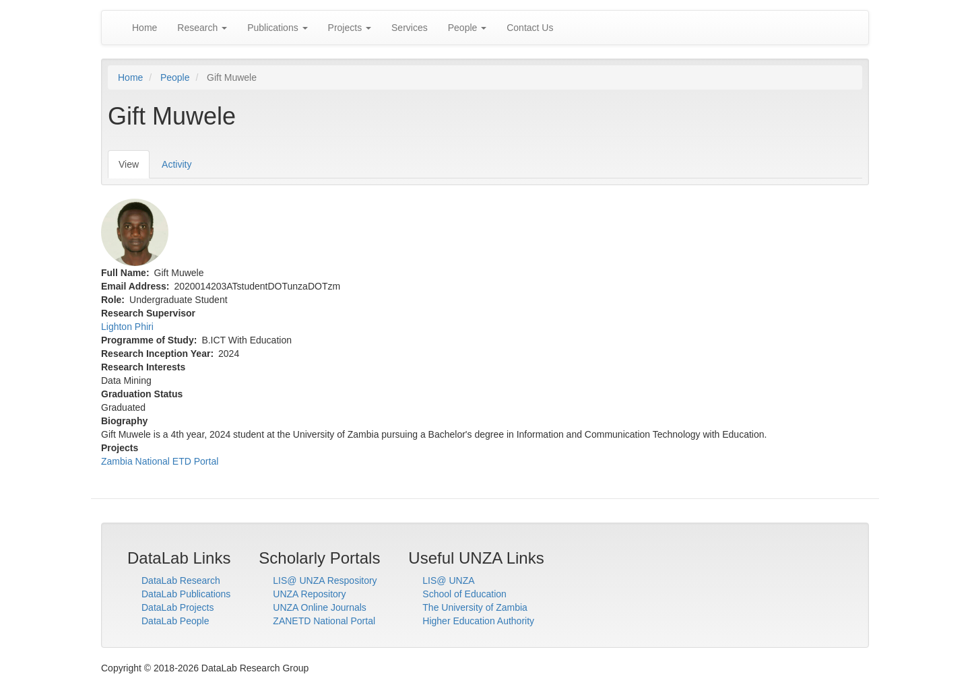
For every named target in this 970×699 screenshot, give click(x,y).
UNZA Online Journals (319, 607)
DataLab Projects (177, 607)
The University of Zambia (474, 607)
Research (202, 27)
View (134, 168)
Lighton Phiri (127, 326)
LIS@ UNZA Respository (325, 580)
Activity (176, 164)
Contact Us (530, 27)
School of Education (464, 594)
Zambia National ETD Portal (159, 461)
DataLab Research (180, 580)
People (467, 27)
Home (144, 27)
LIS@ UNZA (448, 580)
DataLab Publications (185, 594)
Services (409, 27)
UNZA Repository (309, 594)
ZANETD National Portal (324, 620)
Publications (277, 27)
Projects (349, 27)
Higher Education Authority (478, 620)
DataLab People (175, 620)
